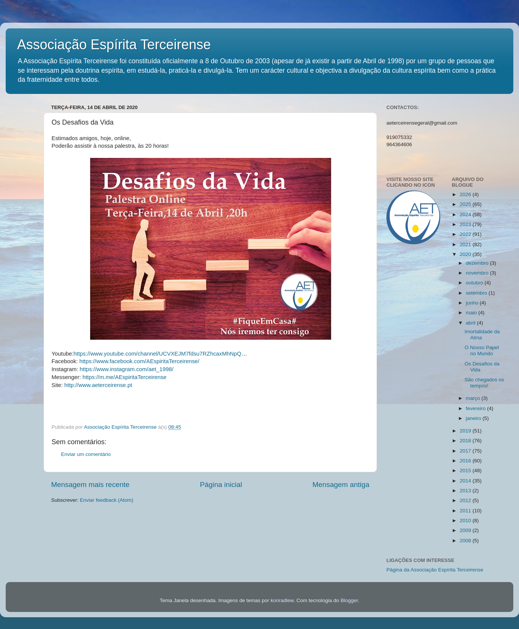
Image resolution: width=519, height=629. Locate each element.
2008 (466, 540)
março (473, 398)
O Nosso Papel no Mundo (481, 350)
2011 (466, 511)
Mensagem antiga (341, 485)
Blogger (349, 600)
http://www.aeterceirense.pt (98, 385)
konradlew (282, 600)
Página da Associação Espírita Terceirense (434, 570)
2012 (466, 500)
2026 (466, 194)
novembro (478, 273)
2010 (466, 520)
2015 (466, 470)
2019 (466, 431)
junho (473, 303)
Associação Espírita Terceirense (114, 44)
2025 (466, 204)
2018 (466, 440)
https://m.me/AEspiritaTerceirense (125, 377)
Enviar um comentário (86, 454)
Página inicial (221, 485)
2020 (466, 254)
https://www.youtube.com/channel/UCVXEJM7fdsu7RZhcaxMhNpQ (157, 354)
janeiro (474, 418)
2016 (466, 461)
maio (472, 312)
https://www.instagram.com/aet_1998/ (127, 369)
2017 (466, 451)
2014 (466, 481)
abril (471, 323)
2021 (466, 244)
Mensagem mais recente (90, 485)
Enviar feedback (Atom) (106, 500)
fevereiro (476, 408)
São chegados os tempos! (484, 383)
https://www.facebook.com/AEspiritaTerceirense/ (139, 361)
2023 (466, 224)
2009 (466, 530)
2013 (466, 490)
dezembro (478, 263)
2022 (466, 234)
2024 (466, 214)
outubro (475, 283)
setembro (477, 293)
